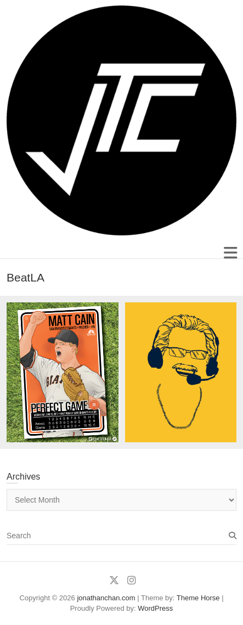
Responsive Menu (230, 252)
